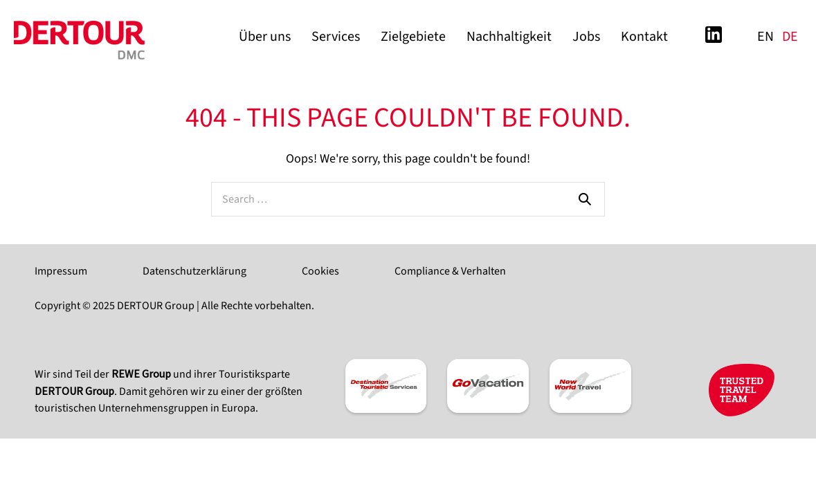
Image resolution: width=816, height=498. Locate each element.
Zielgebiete (413, 36)
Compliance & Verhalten (450, 271)
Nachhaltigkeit (509, 36)
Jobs (586, 36)
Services (335, 36)
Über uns (265, 36)
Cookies (320, 271)
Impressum (61, 271)
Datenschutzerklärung (194, 271)
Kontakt (644, 36)
